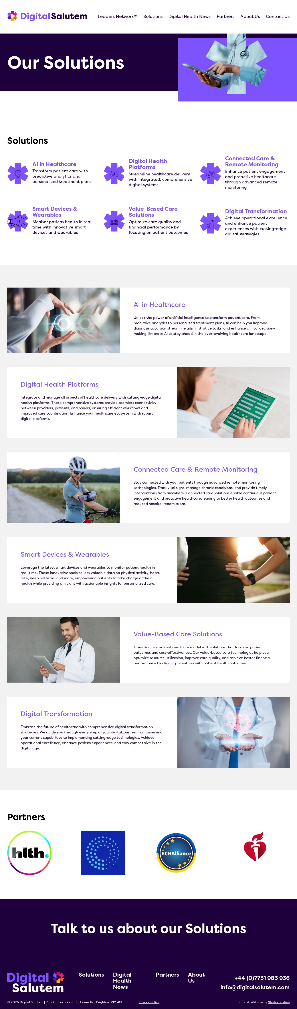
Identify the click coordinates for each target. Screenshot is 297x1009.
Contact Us (278, 16)
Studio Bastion (279, 1002)
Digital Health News (189, 16)
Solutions (153, 16)
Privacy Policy (149, 1002)
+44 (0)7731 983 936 (262, 978)
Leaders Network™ (117, 16)
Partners (225, 16)
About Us (250, 16)
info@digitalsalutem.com (255, 987)
